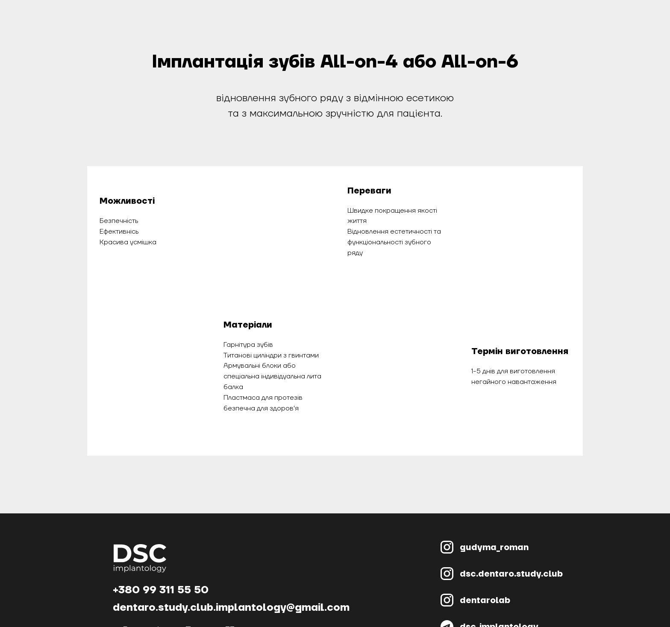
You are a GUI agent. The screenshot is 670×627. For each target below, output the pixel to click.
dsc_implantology (499, 585)
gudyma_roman (494, 505)
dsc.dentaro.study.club (511, 532)
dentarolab (485, 558)
